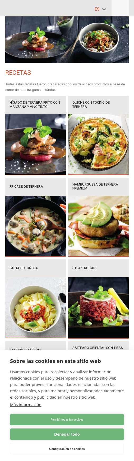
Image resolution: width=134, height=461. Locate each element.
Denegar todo (67, 434)
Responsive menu (120, 8)
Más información (25, 404)
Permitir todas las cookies (67, 419)
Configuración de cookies (67, 448)
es (97, 9)
